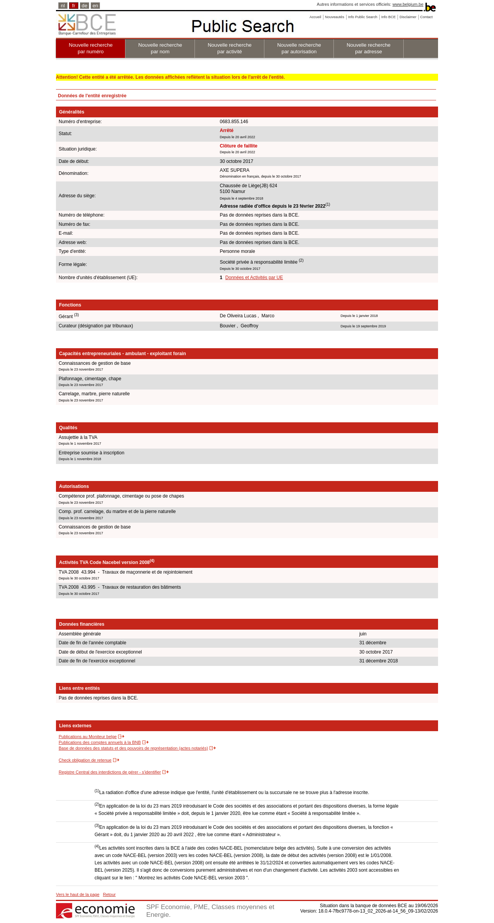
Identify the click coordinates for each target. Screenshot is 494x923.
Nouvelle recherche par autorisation (299, 48)
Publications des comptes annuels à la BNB (100, 742)
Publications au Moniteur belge (88, 736)
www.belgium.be (407, 4)
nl (63, 5)
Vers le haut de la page (78, 894)
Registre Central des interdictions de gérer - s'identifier (110, 772)
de (85, 5)
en (95, 5)
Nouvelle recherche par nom (160, 48)
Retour (109, 894)
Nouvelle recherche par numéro (91, 48)
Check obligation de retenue (85, 760)
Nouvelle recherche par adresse (369, 48)
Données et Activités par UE (254, 277)
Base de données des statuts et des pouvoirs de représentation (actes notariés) (133, 748)
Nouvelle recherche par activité (230, 48)
